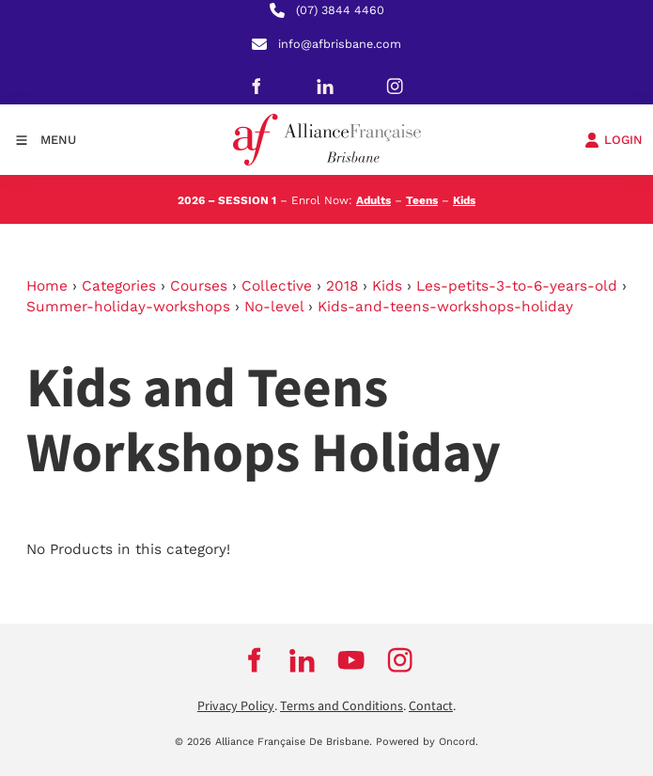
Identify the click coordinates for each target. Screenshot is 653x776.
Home (47, 285)
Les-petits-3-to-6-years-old (516, 285)
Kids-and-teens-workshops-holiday (445, 306)
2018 (342, 285)
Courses (198, 285)
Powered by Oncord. (427, 742)
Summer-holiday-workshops (128, 306)
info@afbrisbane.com (339, 44)
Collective (276, 285)
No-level (273, 306)
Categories (119, 285)
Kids (464, 200)
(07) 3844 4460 (340, 10)
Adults (373, 200)
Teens (422, 200)
